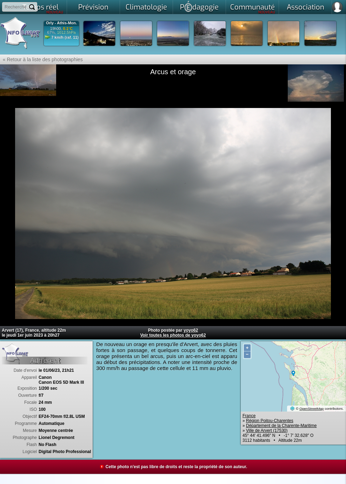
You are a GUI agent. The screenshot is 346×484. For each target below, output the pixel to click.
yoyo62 (191, 330)
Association (305, 7)
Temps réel (43, 8)
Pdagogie (199, 6)
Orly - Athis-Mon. (61, 23)
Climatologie (146, 7)
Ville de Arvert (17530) (267, 430)
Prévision (93, 7)
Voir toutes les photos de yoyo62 (173, 335)
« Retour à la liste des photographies (41, 59)
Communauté (252, 8)
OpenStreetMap (311, 408)
